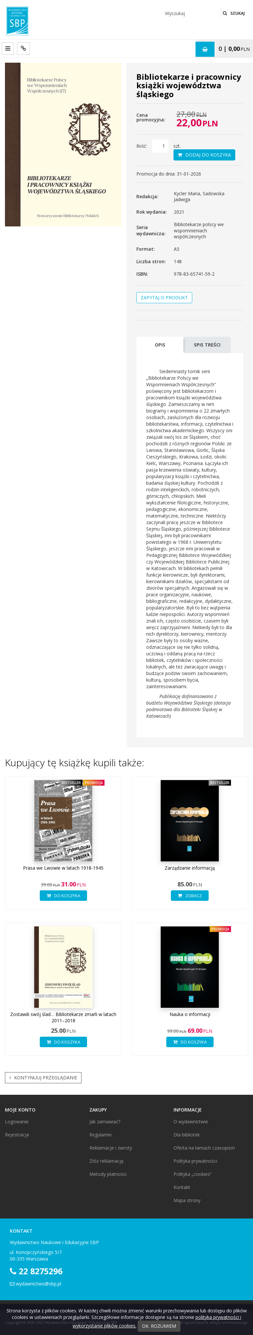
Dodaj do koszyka (204, 155)
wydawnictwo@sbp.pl (38, 1284)
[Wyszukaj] (191, 13)
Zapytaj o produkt (164, 297)
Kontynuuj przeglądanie (43, 1077)
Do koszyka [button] (63, 895)
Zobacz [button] (190, 895)
